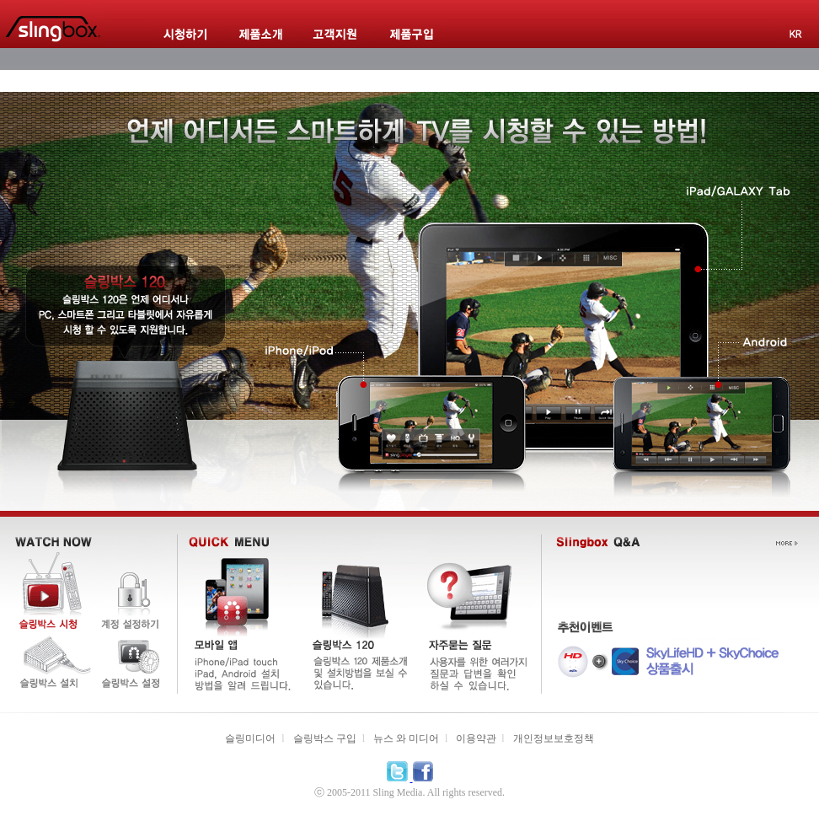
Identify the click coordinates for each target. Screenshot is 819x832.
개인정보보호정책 (553, 738)
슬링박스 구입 (324, 738)
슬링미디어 (250, 738)
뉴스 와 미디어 (406, 738)
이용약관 (476, 738)
